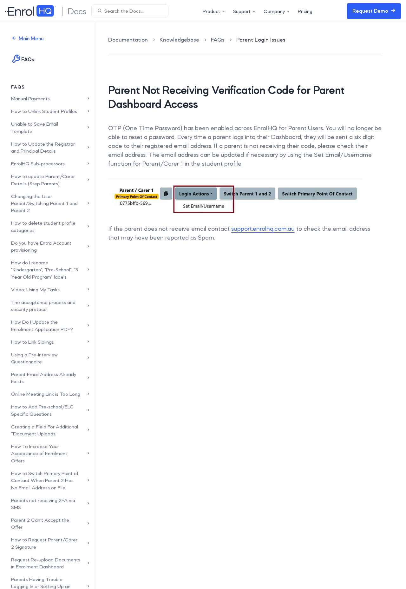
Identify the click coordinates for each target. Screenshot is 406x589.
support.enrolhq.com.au (263, 228)
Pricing (305, 11)
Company (277, 11)
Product (214, 11)
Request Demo (374, 11)
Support (244, 11)
